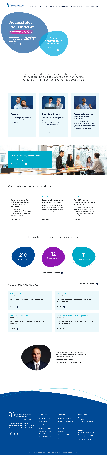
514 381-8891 (81, 419)
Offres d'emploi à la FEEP (47, 428)
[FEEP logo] (20, 416)
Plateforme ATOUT (63, 435)
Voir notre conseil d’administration (68, 362)
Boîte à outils (95, 6)
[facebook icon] (11, 433)
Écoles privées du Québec (47, 6)
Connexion (95, 2)
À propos (83, 2)
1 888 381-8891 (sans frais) (85, 421)
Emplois (87, 6)
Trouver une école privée (20, 133)
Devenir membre (44, 425)
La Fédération (33, 6)
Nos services (43, 421)
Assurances (65, 2)
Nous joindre (74, 2)
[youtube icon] (14, 433)
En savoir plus (15, 44)
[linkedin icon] (17, 433)
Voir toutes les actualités (88, 283)
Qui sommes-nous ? (45, 418)
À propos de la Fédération (53, 272)
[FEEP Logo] (16, 5)
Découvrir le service (19, 164)
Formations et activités (76, 6)
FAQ (58, 438)
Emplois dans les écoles (64, 418)
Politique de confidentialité (54, 452)
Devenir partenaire (45, 436)
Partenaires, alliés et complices (45, 432)
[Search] (89, 2)
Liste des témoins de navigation (70, 452)
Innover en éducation (62, 6)
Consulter (15, 219)
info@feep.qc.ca (82, 427)
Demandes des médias (84, 439)
